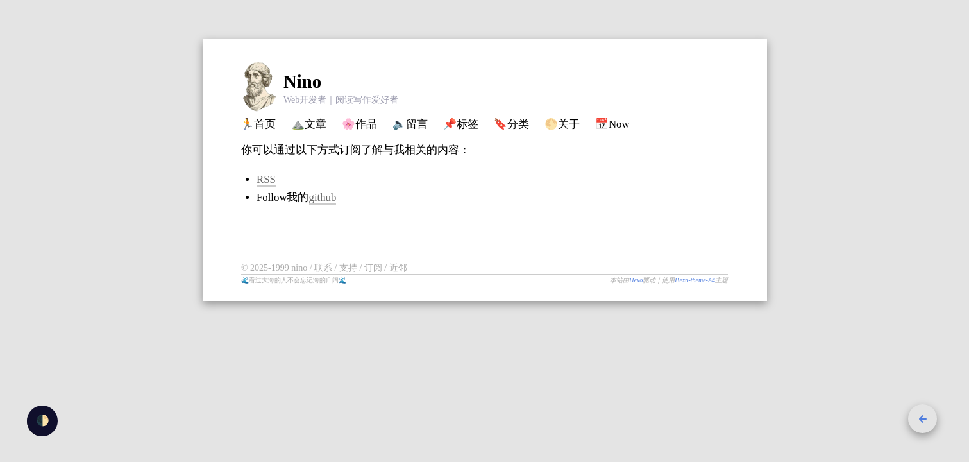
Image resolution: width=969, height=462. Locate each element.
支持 (349, 268)
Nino (302, 81)
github (323, 197)
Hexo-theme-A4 (695, 280)
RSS (266, 179)
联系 (324, 268)
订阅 (374, 268)
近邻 (398, 268)
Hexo (636, 280)
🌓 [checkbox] (42, 421)
